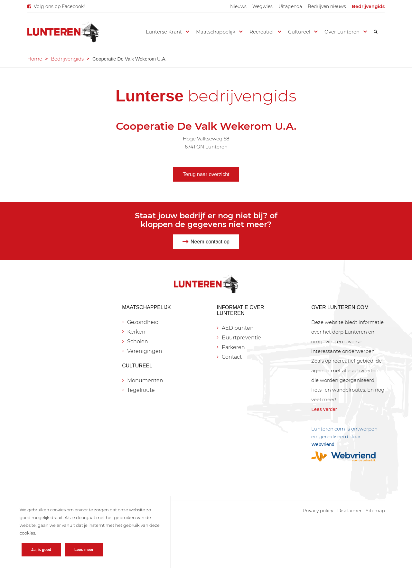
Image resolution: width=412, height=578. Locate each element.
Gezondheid (143, 322)
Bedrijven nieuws (327, 6)
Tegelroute (141, 390)
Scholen (137, 341)
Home (34, 59)
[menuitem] (238, 6)
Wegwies (262, 6)
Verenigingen (144, 351)
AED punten (238, 328)
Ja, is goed (41, 549)
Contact (232, 357)
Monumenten (145, 380)
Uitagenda (290, 6)
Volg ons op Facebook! (59, 6)
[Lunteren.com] (63, 32)
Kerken (136, 332)
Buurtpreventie (241, 338)
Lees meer (83, 549)
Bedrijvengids (368, 6)
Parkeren (233, 347)
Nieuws (238, 6)
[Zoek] (376, 32)
